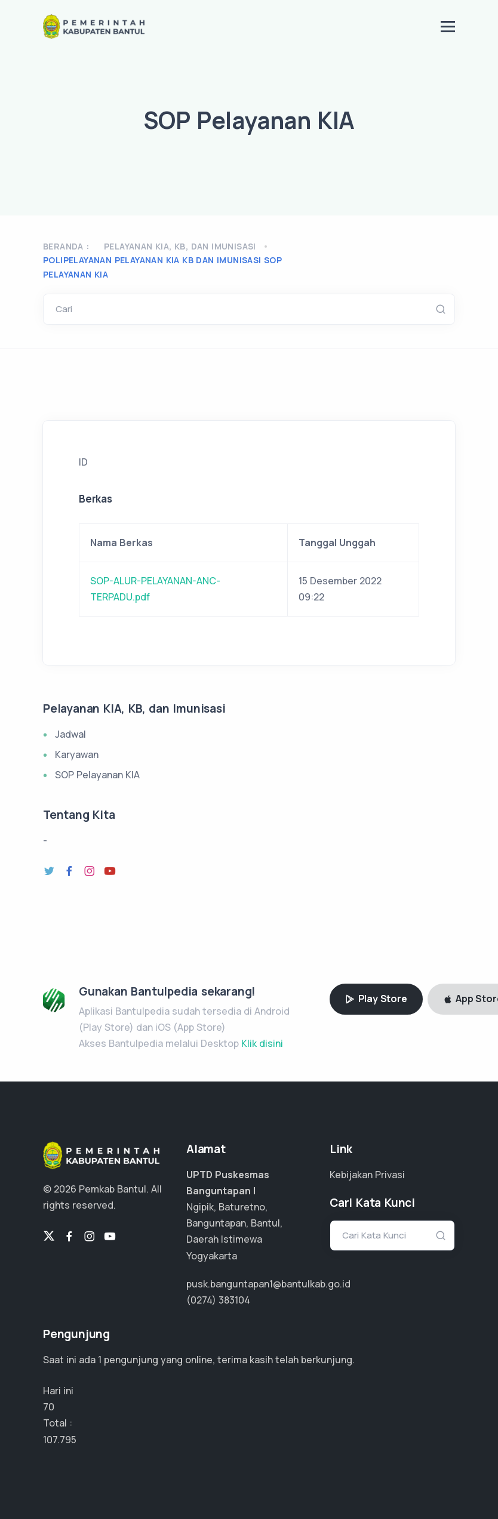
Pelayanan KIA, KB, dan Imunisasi (180, 246)
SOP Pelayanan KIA (97, 774)
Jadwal (70, 734)
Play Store (376, 998)
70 (48, 1406)
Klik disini (262, 1043)
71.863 (56, 1439)
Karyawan (77, 754)
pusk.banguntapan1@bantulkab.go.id (268, 1283)
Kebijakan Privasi (367, 1174)
